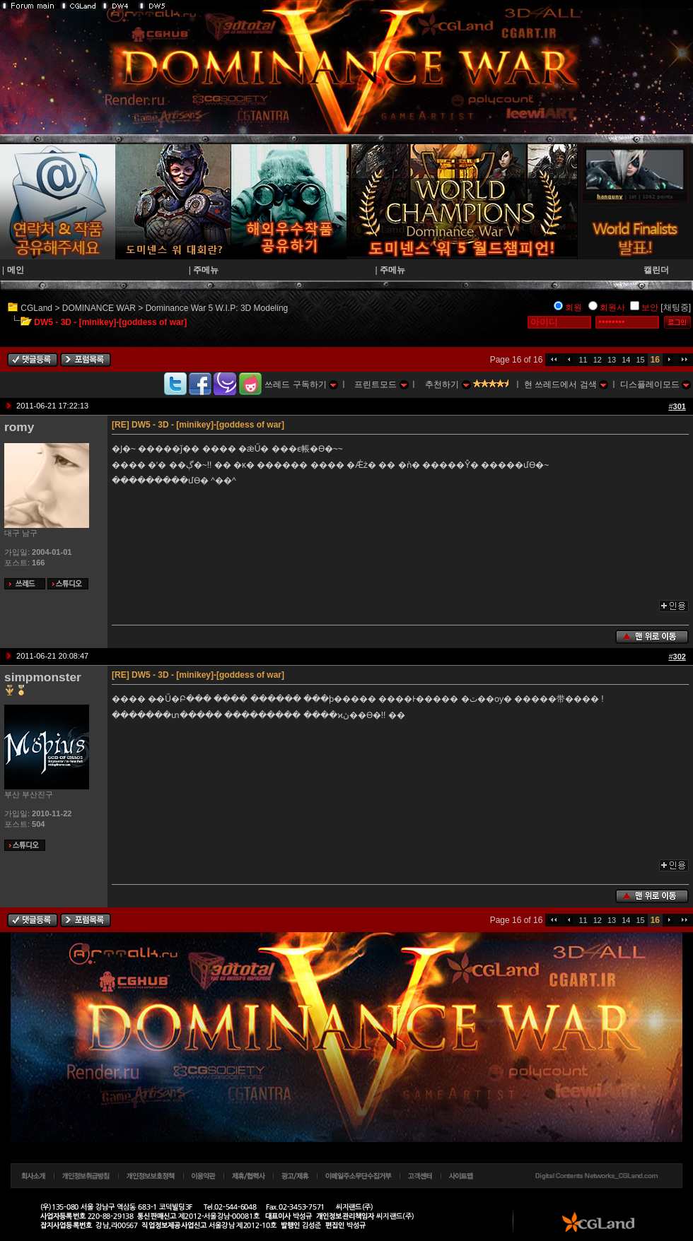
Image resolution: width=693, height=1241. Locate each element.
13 (611, 359)
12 (597, 359)
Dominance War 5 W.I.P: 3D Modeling (217, 308)
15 (640, 359)
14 (626, 359)
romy (19, 427)
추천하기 (447, 384)
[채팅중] (675, 307)
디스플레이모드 (655, 384)
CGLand (36, 308)
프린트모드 (381, 384)
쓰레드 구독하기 (301, 384)
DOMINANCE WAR (99, 308)
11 (582, 359)
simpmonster (42, 677)
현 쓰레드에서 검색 (566, 384)
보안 (649, 307)
